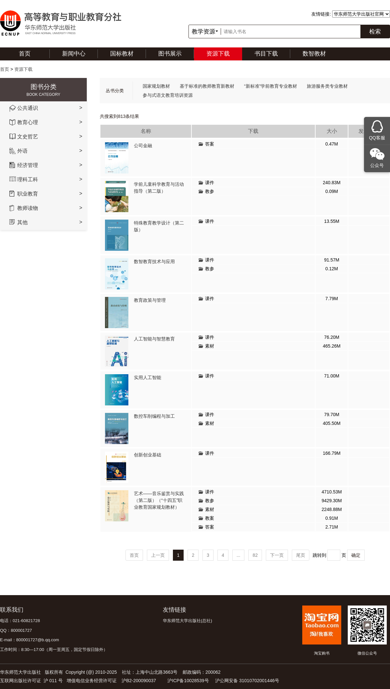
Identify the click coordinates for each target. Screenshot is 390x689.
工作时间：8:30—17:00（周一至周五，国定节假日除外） (54, 649)
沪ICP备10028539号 (188, 680)
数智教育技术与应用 (154, 261)
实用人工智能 (147, 377)
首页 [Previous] (134, 555)
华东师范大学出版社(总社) (187, 620)
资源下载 (218, 53)
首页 (25, 53)
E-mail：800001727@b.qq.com (29, 639)
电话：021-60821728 (20, 620)
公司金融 (143, 145)
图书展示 (170, 53)
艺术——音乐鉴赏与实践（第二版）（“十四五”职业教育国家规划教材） (159, 500)
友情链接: (321, 14)
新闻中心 (73, 53)
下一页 (277, 555)
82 (255, 555)
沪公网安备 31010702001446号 (247, 680)
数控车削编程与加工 (154, 416)
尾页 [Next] (300, 555)
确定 (355, 555)
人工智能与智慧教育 (154, 338)
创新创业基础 (147, 454)
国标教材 (122, 53)
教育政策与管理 (150, 300)
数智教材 (314, 53)
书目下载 (266, 53)
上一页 (158, 555)
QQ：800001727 (16, 630)
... (238, 555)
